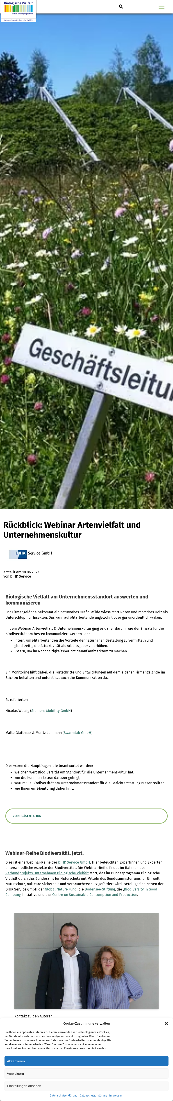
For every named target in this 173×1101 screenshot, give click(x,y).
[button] (166, 1023)
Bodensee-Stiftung (100, 889)
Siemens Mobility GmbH (51, 711)
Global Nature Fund (61, 889)
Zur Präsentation (27, 816)
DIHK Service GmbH (74, 862)
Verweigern (15, 1073)
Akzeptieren (16, 1061)
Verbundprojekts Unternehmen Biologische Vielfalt (47, 873)
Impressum (116, 1095)
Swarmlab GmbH (77, 733)
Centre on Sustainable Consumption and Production (94, 895)
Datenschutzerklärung (63, 1095)
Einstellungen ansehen (24, 1086)
